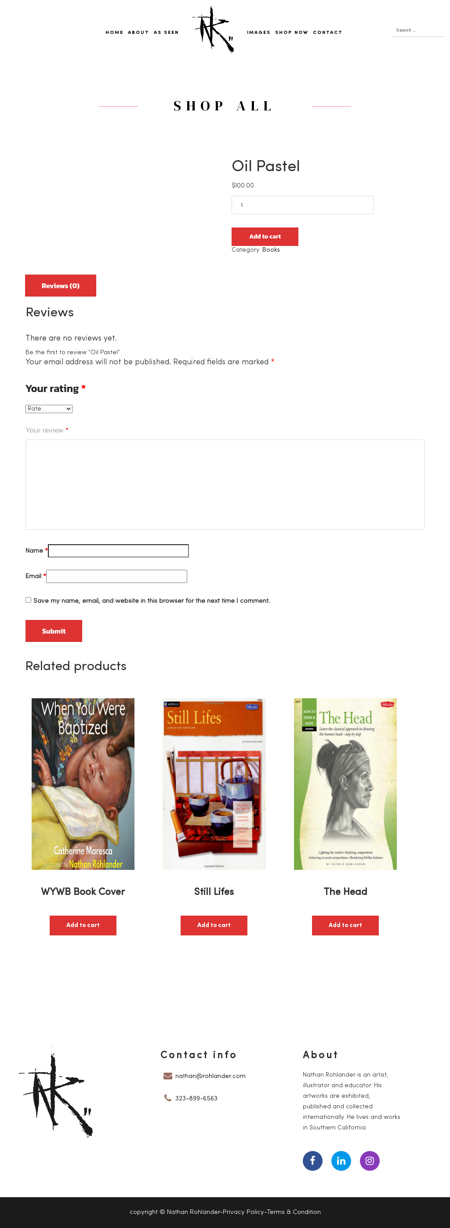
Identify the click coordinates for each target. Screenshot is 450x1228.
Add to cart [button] (83, 925)
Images (259, 32)
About (138, 32)
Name (36, 551)
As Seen (166, 32)
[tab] (60, 282)
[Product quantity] (303, 205)
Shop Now (291, 32)
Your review (47, 430)
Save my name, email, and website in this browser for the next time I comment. (151, 601)
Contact (328, 32)
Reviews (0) (61, 285)
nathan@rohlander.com (210, 1076)
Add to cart (265, 236)
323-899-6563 (196, 1099)
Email (35, 576)
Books (271, 250)
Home (114, 32)
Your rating (55, 388)
